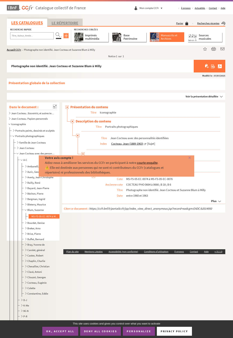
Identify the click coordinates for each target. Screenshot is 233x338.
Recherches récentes (211, 23)
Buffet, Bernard (35, 239)
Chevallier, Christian (38, 266)
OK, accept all (60, 331)
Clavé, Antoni (34, 271)
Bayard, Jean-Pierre (38, 188)
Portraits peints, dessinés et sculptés (35, 130)
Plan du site (72, 251)
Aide (223, 8)
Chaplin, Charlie (36, 261)
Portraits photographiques (29, 136)
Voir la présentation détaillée (202, 96)
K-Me (26, 305)
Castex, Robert (35, 255)
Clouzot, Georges (36, 277)
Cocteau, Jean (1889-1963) (127, 144)
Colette (31, 288)
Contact (213, 8)
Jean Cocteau (26, 148)
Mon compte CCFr (151, 8)
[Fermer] (184, 157)
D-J (25, 300)
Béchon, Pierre (35, 193)
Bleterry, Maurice (36, 204)
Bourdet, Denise (36, 223)
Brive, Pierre (34, 233)
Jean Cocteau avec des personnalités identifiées (37, 153)
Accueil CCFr (14, 49)
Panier (182, 23)
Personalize (139, 331)
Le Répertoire (65, 22)
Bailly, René (33, 182)
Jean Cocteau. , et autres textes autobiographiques (32, 113)
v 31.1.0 (218, 251)
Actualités (200, 8)
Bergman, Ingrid (36, 199)
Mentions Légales (94, 251)
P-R (25, 316)
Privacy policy (174, 331)
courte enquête (147, 162)
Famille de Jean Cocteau (32, 142)
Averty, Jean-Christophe (40, 177)
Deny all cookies (100, 331)
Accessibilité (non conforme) (123, 251)
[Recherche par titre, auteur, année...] (32, 35)
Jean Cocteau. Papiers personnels (29, 118)
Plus (214, 201)
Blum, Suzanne (35, 210)
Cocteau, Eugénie (36, 282)
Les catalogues (27, 22)
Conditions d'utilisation (156, 251)
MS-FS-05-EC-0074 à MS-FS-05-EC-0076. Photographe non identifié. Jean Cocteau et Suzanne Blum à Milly (45, 216)
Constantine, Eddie (37, 293)
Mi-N (26, 311)
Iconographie (18, 124)
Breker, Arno (34, 228)
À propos (186, 8)
